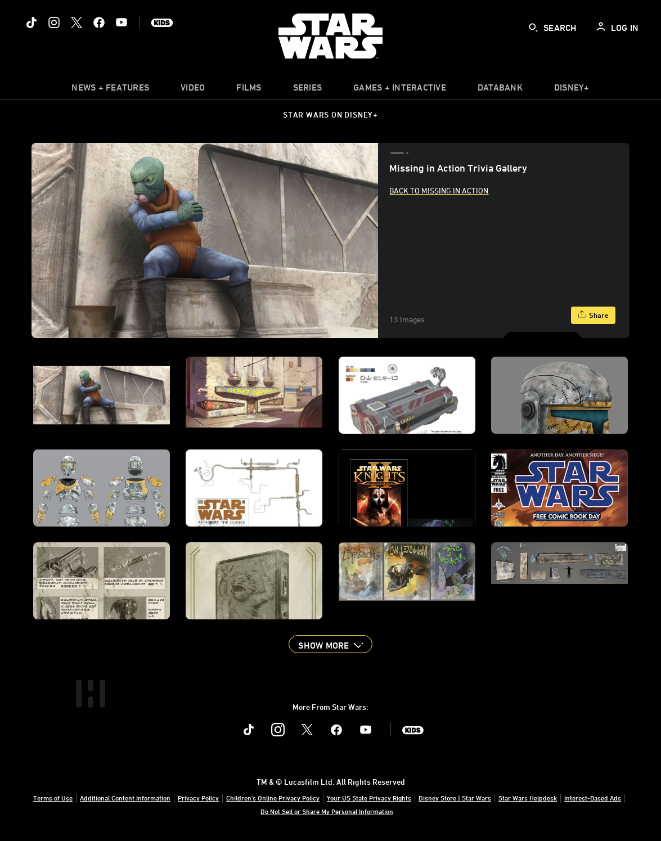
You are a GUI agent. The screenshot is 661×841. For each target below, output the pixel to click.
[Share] (593, 315)
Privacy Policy (198, 798)
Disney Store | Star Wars (455, 798)
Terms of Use (53, 798)
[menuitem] (193, 90)
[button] (330, 644)
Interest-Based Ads (592, 798)
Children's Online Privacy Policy (273, 798)
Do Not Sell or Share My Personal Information (326, 811)
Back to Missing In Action (438, 190)
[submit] (533, 27)
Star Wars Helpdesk (527, 798)
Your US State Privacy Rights (369, 798)
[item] (110, 90)
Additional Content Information (125, 798)
